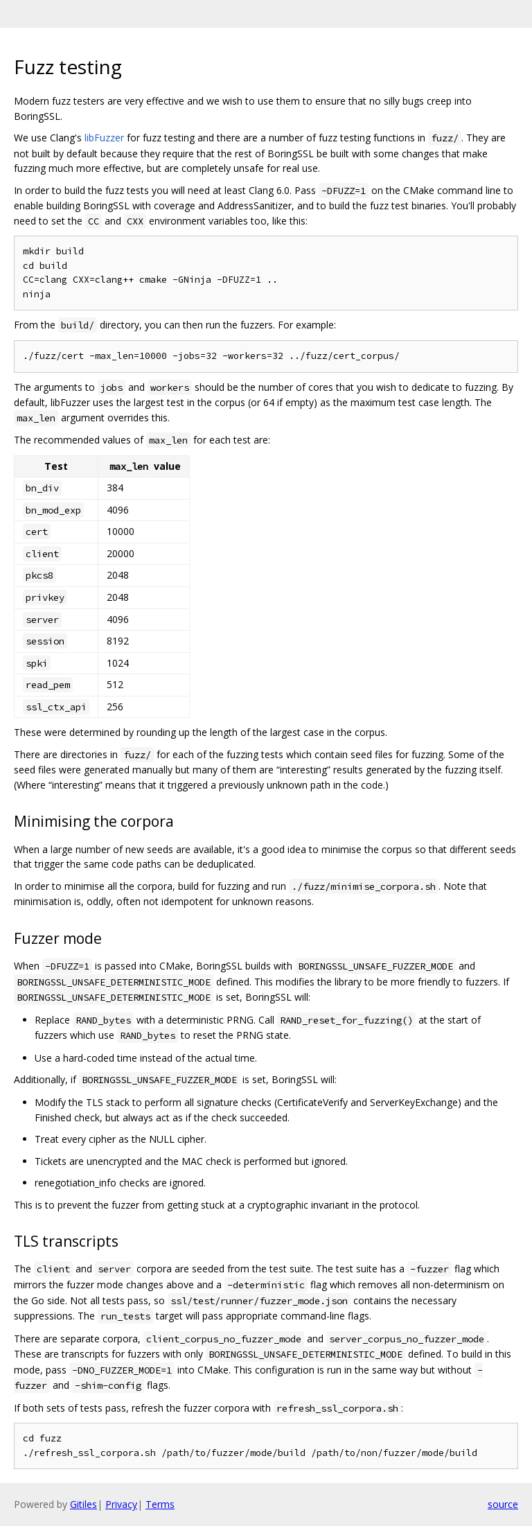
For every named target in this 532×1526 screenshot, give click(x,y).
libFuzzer (104, 137)
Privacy (121, 1504)
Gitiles (83, 1504)
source (503, 1504)
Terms (160, 1504)
